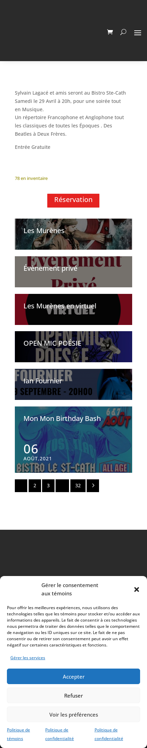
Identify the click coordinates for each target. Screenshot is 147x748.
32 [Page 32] (78, 485)
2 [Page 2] (34, 485)
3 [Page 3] (48, 485)
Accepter (74, 676)
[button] (136, 589)
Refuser (73, 695)
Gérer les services (27, 658)
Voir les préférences (73, 714)
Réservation (73, 199)
